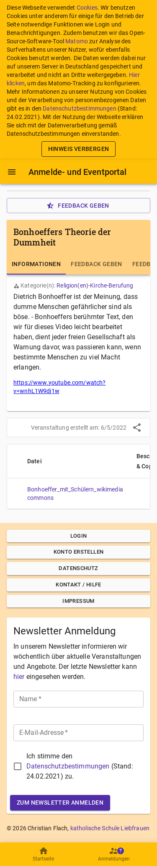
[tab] (36, 264)
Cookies (87, 7)
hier (19, 677)
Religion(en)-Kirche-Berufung (95, 285)
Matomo (76, 41)
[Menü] (12, 172)
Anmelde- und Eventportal (77, 172)
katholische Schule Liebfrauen (109, 828)
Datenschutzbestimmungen (79, 108)
